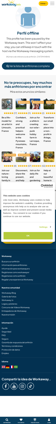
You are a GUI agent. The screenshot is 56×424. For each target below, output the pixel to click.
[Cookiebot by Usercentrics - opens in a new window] (41, 186)
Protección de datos (11, 349)
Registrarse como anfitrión (13, 276)
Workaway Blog (9, 293)
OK (28, 235)
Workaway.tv (7, 300)
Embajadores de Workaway (14, 311)
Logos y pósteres (9, 304)
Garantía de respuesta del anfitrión (17, 342)
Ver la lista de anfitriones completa (28, 66)
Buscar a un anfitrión (11, 261)
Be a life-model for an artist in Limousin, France (7, 124)
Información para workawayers (16, 268)
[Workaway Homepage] (11, 3)
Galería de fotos (9, 296)
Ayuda (4, 328)
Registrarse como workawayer (15, 272)
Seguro (5, 339)
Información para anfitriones (14, 265)
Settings (43, 227)
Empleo (5, 353)
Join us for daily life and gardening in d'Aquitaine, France (36, 180)
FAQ (4, 335)
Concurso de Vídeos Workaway (16, 307)
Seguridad (6, 331)
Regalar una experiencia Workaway (17, 279)
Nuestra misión (8, 314)
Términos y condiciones (12, 346)
